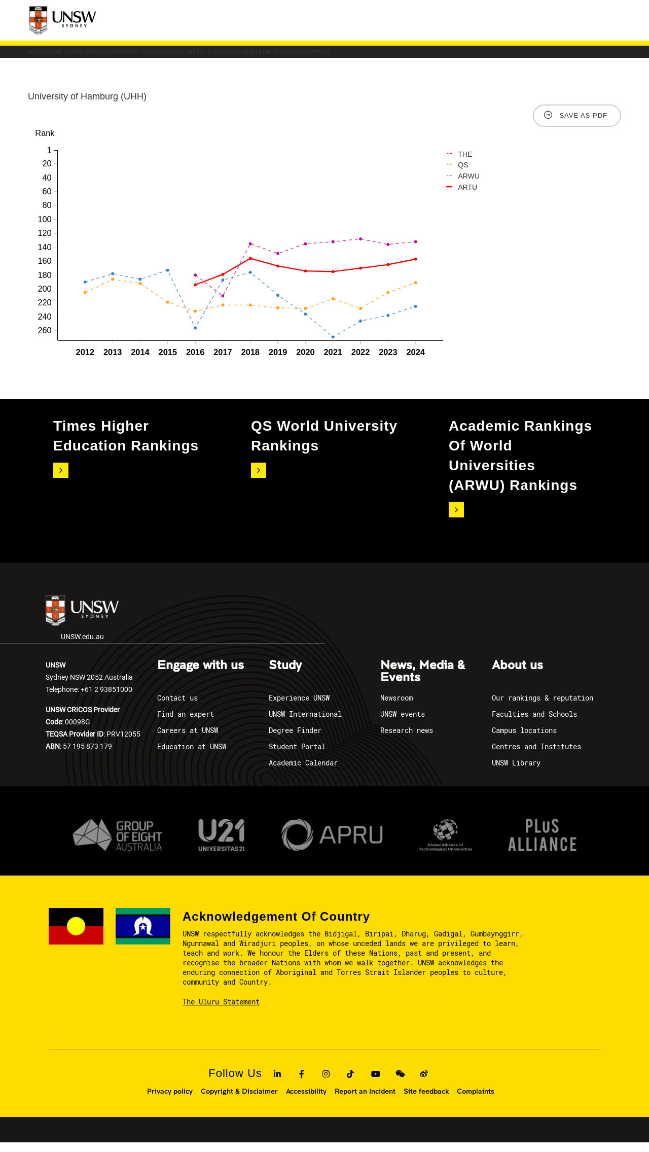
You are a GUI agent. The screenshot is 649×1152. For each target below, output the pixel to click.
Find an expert (185, 723)
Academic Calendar (303, 772)
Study (285, 675)
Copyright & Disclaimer (239, 1101)
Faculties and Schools (534, 723)
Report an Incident (365, 1101)
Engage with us (200, 675)
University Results (222, 56)
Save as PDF (583, 125)
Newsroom (396, 707)
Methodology (481, 56)
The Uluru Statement (221, 1012)
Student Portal (297, 756)
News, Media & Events (422, 681)
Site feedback (426, 1101)
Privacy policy (170, 1101)
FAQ (547, 56)
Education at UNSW (191, 756)
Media (409, 56)
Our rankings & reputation (542, 707)
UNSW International (305, 723)
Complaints (475, 1101)
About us (517, 675)
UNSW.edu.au (82, 628)
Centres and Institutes (536, 756)
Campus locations (524, 740)
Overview (131, 56)
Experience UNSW (299, 707)
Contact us (177, 707)
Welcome (62, 56)
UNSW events (402, 723)
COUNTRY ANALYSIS (330, 56)
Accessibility (306, 1101)
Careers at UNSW (187, 740)
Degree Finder (295, 740)
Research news (406, 740)
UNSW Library (516, 772)
